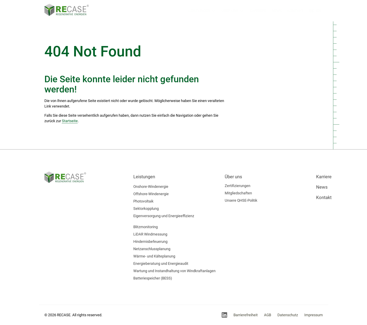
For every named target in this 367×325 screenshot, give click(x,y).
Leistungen (199, 11)
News (277, 11)
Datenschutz (287, 315)
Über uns (230, 11)
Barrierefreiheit (245, 315)
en (318, 10)
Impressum (313, 315)
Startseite (70, 121)
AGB (267, 315)
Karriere (258, 11)
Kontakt (295, 10)
